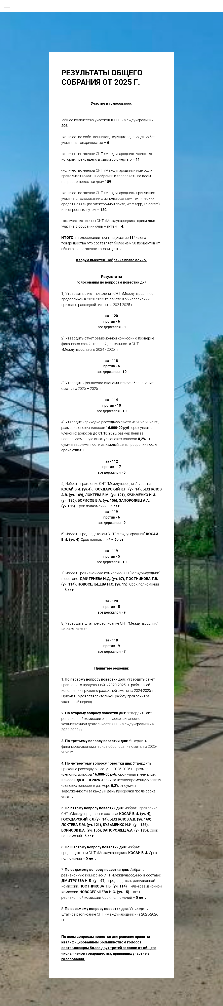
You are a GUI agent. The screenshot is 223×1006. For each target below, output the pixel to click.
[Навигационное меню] (7, 6)
